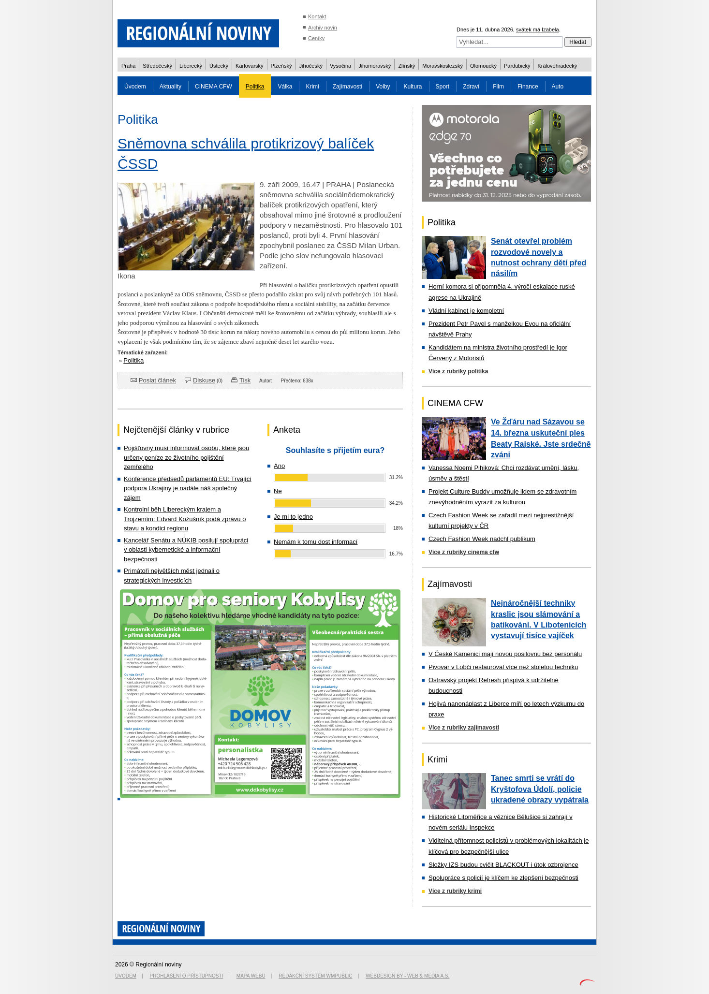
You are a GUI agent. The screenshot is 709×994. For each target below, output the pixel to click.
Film (498, 86)
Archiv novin (322, 27)
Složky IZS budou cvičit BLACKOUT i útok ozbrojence (503, 864)
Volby (383, 86)
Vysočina (340, 66)
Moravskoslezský (442, 66)
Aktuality (170, 86)
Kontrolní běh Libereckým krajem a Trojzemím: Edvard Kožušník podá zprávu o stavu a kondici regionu (185, 519)
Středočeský (157, 66)
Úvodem (135, 86)
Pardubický (517, 66)
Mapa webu (251, 976)
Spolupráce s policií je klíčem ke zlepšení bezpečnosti (503, 877)
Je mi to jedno (293, 516)
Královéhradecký (557, 66)
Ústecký (218, 66)
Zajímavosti (347, 86)
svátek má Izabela (537, 29)
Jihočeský (311, 66)
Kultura (412, 86)
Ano (279, 465)
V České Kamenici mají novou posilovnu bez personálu (505, 654)
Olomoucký (483, 66)
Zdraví (471, 86)
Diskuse (204, 380)
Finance (527, 86)
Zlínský (406, 66)
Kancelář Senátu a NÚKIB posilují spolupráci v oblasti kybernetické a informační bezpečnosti (186, 550)
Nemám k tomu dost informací (315, 541)
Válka (285, 86)
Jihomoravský (374, 66)
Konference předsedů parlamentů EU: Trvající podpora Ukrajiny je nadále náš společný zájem (187, 488)
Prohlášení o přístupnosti (186, 976)
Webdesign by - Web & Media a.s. (407, 976)
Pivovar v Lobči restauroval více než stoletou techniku (503, 667)
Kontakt (317, 16)
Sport (443, 86)
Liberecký (190, 66)
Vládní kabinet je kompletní (466, 310)
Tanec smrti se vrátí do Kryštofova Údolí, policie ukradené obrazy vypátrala (540, 789)
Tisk (245, 380)
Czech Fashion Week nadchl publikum (481, 538)
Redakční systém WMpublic (315, 976)
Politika (255, 86)
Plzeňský (281, 66)
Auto (558, 86)
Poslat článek (157, 380)
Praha (128, 66)
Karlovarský (249, 66)
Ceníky (316, 38)
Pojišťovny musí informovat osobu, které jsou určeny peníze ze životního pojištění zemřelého (186, 457)
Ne (278, 491)
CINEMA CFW (213, 86)
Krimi (312, 86)
